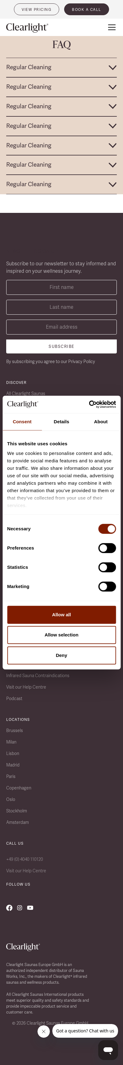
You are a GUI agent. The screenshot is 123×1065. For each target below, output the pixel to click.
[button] (110, 27)
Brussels (14, 730)
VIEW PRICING (36, 9)
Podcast (14, 698)
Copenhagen (18, 788)
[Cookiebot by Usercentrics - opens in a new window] (89, 404)
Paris (10, 776)
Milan (11, 742)
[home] (31, 28)
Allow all (61, 614)
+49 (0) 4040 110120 (24, 859)
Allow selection (61, 634)
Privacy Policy (81, 361)
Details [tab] (61, 421)
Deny (61, 655)
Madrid (13, 765)
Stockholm (16, 811)
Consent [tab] (22, 421)
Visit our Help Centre (26, 687)
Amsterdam (17, 822)
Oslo (10, 799)
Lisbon (12, 753)
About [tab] (101, 421)
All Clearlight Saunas (25, 393)
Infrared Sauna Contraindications (37, 675)
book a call (86, 9)
